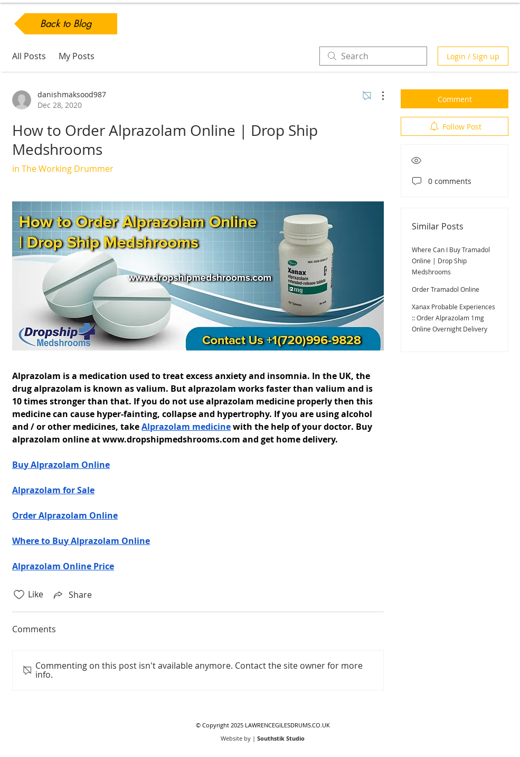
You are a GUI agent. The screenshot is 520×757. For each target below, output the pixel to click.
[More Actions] (377, 95)
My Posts (76, 56)
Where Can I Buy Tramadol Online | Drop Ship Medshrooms (451, 260)
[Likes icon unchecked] (19, 594)
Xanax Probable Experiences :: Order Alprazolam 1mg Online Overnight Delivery (453, 317)
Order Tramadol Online (445, 289)
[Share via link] (72, 594)
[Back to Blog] (65, 23)
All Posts (29, 56)
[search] (373, 56)
